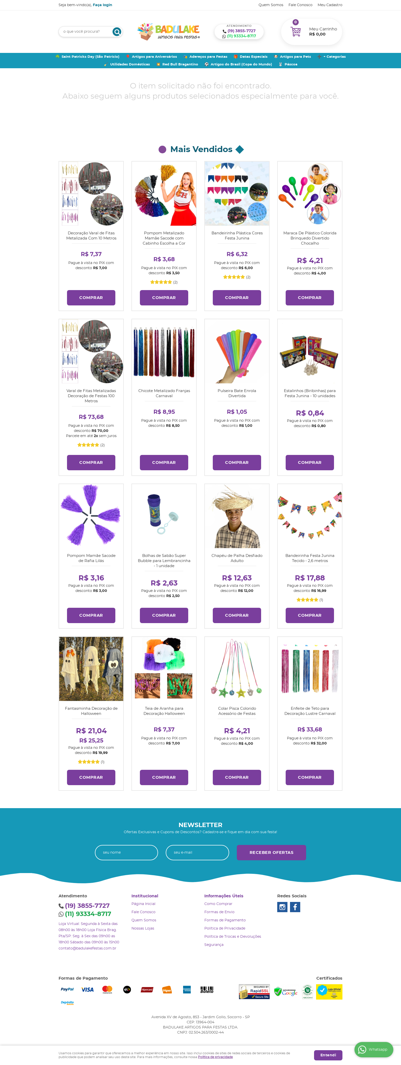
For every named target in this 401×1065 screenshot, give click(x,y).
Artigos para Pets (295, 57)
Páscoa (291, 64)
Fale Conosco (300, 5)
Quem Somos (271, 5)
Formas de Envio (219, 910)
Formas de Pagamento (225, 918)
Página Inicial (143, 902)
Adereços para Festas (208, 57)
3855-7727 (241, 31)
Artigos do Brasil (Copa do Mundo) (241, 64)
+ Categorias (335, 57)
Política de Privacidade (224, 926)
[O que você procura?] (117, 31)
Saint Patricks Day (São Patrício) (90, 57)
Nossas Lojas (142, 926)
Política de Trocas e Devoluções (232, 934)
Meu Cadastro (330, 5)
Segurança (214, 943)
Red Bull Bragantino (180, 64)
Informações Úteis (223, 894)
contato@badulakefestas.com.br (87, 946)
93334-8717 (241, 36)
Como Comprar (218, 902)
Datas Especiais (254, 57)
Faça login (102, 5)
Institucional (144, 894)
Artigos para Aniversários (154, 57)
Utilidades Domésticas (130, 64)
